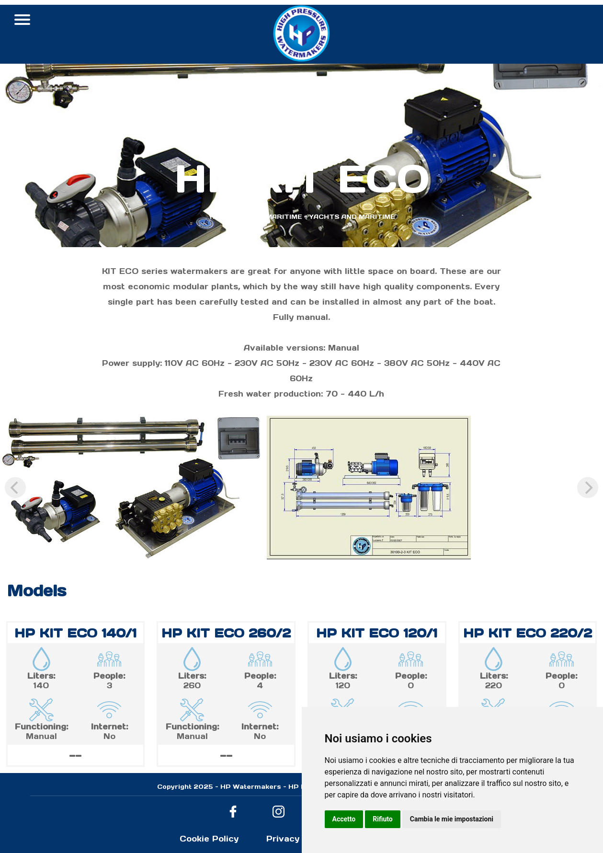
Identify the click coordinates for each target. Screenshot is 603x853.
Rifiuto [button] (383, 819)
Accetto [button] (344, 819)
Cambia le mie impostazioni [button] (451, 819)
